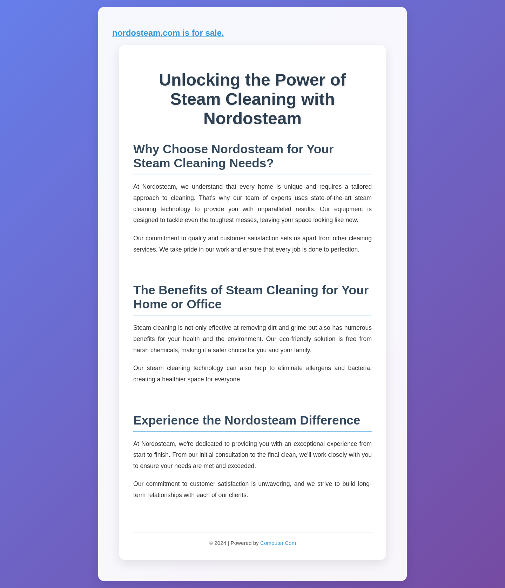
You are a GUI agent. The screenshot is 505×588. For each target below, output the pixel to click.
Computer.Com (278, 543)
